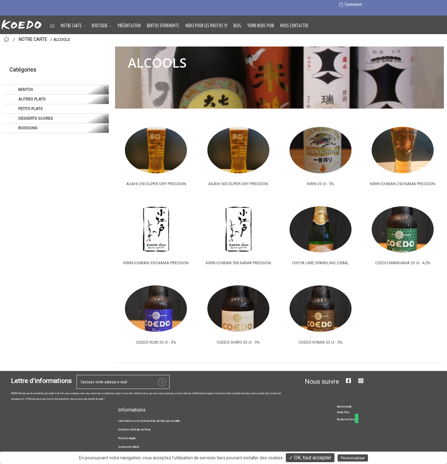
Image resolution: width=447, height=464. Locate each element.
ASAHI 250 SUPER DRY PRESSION (156, 183)
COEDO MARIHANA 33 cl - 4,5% (403, 263)
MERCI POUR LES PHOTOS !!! (206, 26)
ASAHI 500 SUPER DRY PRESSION (238, 183)
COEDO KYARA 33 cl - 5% (321, 342)
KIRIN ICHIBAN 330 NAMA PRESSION (155, 263)
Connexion (350, 4)
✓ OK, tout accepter (310, 458)
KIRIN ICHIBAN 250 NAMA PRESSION (402, 183)
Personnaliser (353, 458)
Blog (237, 26)
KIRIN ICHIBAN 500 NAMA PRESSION (238, 263)
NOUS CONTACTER (294, 26)
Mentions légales (127, 451)
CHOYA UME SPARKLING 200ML (320, 263)
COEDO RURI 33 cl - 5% (156, 342)
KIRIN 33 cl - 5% (320, 183)
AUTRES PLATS (31, 83)
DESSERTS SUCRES (35, 102)
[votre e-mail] (123, 395)
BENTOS (25, 74)
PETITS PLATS (30, 93)
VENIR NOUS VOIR (260, 26)
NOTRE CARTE (73, 26)
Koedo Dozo (343, 425)
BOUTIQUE (102, 26)
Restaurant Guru (346, 432)
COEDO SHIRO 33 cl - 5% (238, 342)
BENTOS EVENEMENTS (163, 26)
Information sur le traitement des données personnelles (149, 434)
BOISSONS (27, 112)
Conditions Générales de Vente (134, 442)
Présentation (129, 26)
